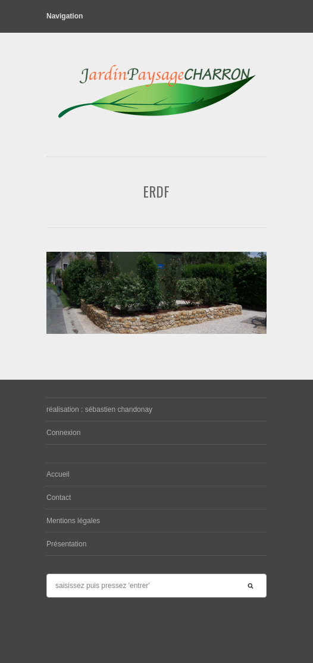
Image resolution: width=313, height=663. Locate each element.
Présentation (66, 544)
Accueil (58, 474)
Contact (58, 497)
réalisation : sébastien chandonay (99, 409)
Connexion (63, 433)
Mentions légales (73, 521)
